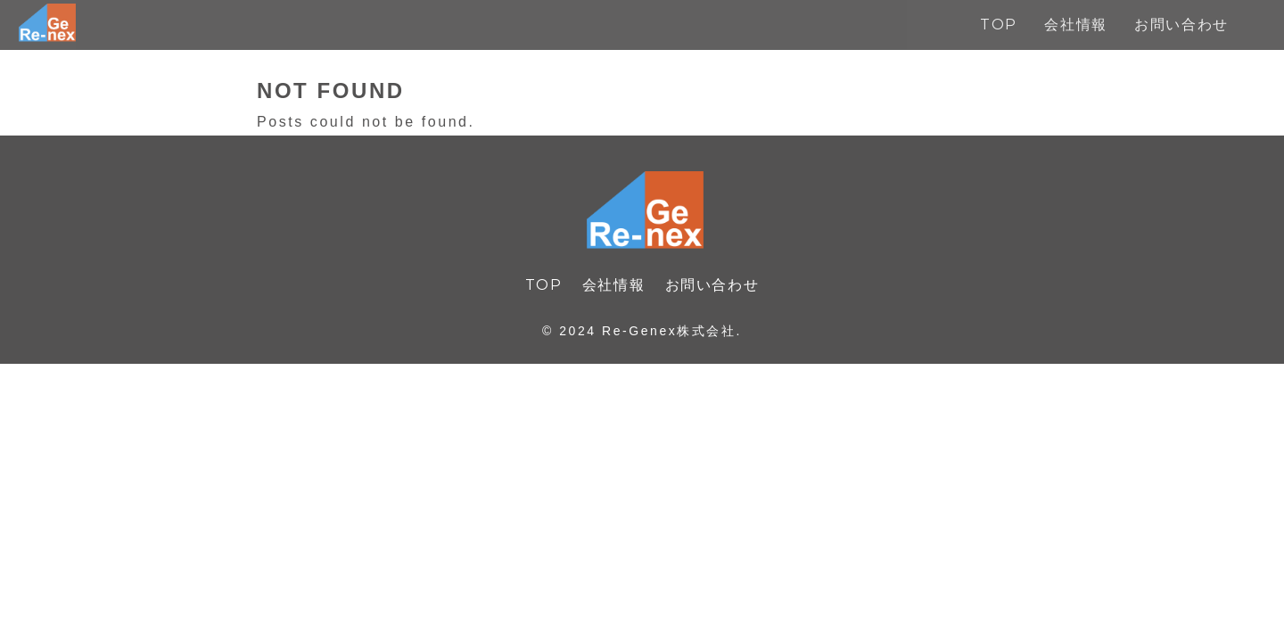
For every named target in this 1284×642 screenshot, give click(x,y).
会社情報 (613, 284)
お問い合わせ (712, 284)
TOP (544, 284)
